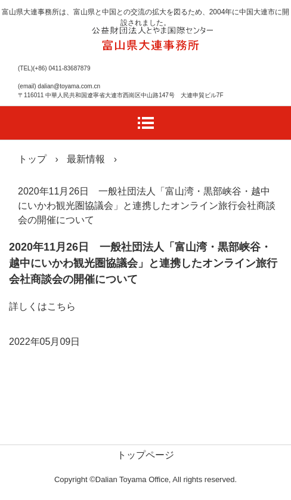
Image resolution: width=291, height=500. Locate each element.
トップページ (145, 455)
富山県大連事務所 (151, 35)
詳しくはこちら (42, 306)
